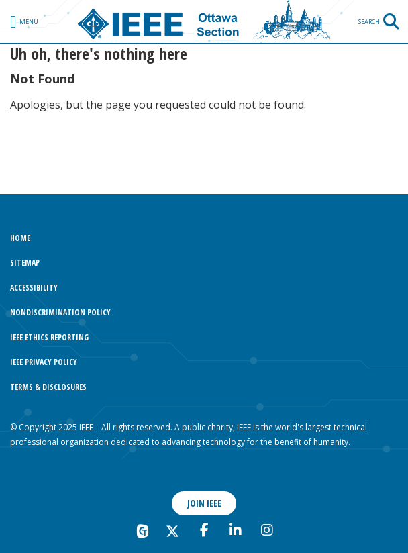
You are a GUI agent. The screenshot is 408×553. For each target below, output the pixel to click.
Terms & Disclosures (48, 387)
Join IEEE (204, 503)
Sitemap (25, 262)
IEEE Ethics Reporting (49, 337)
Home (20, 238)
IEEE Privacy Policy (43, 362)
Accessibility (34, 287)
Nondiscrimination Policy (60, 312)
